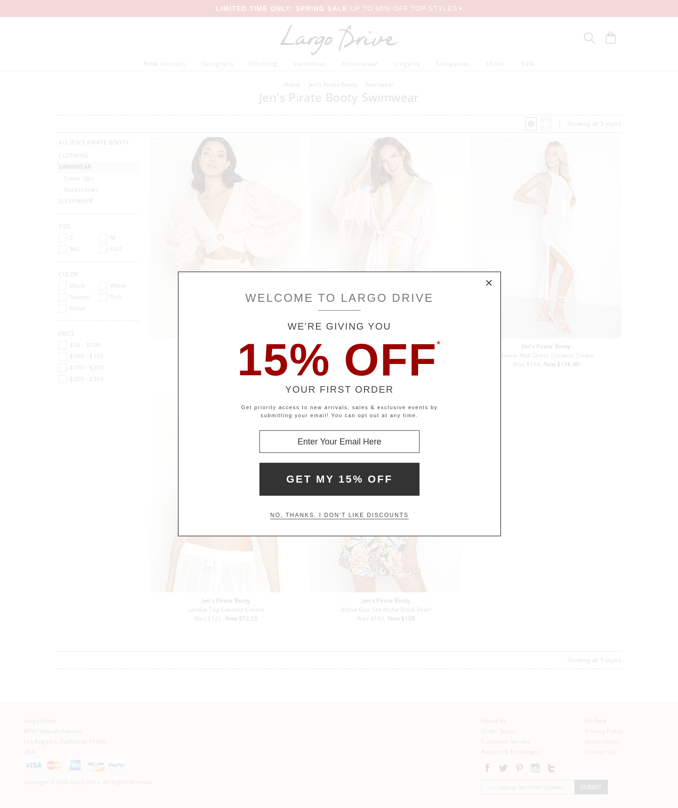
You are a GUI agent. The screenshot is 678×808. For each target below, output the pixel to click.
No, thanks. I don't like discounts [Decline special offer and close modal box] (339, 515)
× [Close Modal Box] (489, 283)
